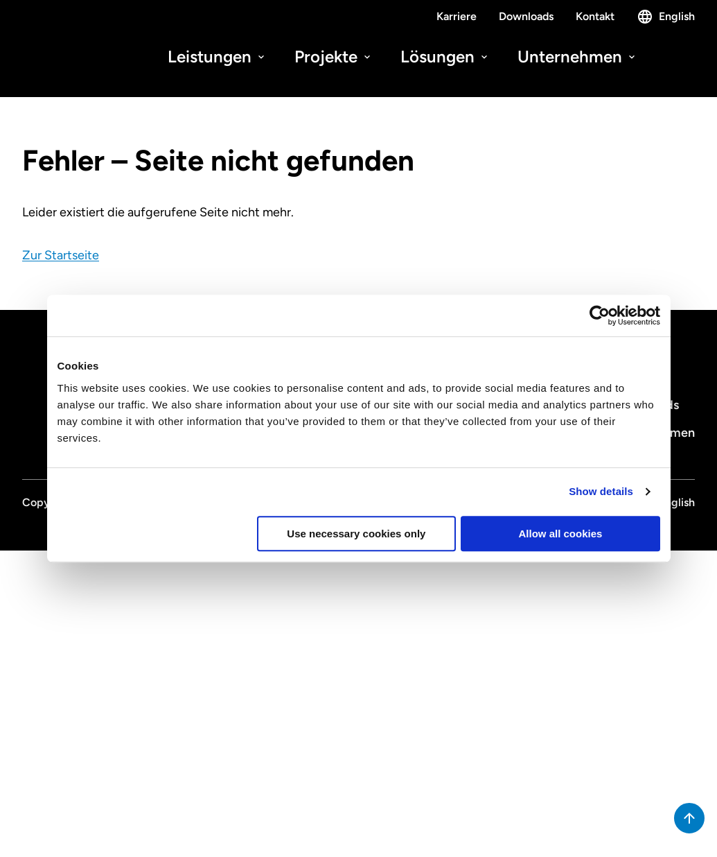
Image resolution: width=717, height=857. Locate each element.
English (666, 16)
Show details (601, 491)
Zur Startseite (60, 255)
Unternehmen (577, 56)
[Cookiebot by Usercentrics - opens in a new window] (599, 315)
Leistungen (217, 56)
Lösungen (445, 56)
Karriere (456, 16)
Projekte (333, 56)
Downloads (526, 16)
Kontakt (595, 16)
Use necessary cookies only (356, 533)
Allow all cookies (561, 533)
